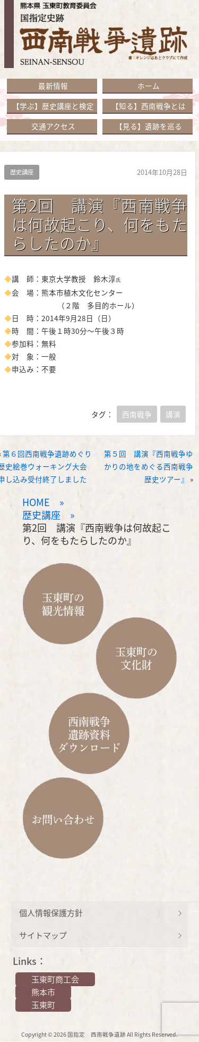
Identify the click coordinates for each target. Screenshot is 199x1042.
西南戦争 (137, 414)
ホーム (148, 85)
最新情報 (53, 85)
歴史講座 (21, 172)
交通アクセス (53, 126)
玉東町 (43, 1005)
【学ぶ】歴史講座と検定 (53, 105)
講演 (173, 414)
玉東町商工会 (55, 979)
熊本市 (43, 992)
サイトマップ (43, 935)
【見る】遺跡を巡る (148, 126)
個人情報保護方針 (51, 913)
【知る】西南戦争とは (148, 105)
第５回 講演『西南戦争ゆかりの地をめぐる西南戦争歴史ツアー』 (148, 466)
